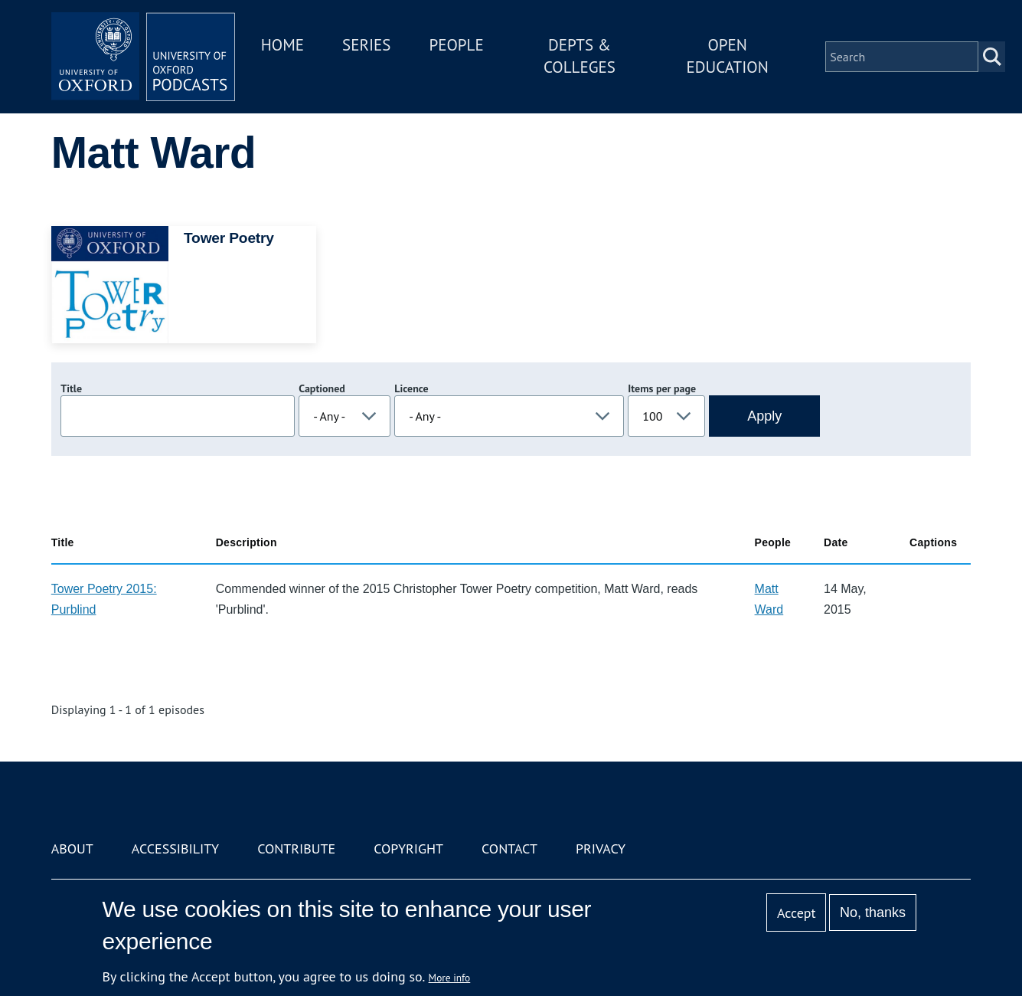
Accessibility (175, 848)
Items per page (662, 388)
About (72, 848)
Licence (411, 388)
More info (450, 978)
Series (366, 44)
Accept (796, 913)
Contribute (296, 848)
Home (282, 44)
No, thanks (873, 912)
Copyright (408, 848)
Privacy (600, 848)
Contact (509, 848)
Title (71, 388)
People (456, 44)
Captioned (322, 388)
